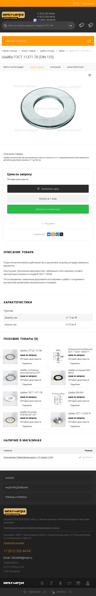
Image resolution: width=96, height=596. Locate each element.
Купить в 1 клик (48, 198)
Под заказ (48, 223)
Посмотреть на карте (14, 543)
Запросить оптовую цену (48, 209)
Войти (76, 3)
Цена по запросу (19, 174)
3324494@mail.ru (21, 557)
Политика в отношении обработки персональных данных (32, 528)
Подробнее (27, 363)
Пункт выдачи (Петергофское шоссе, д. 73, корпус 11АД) (28, 457)
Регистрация (88, 3)
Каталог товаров (48, 41)
